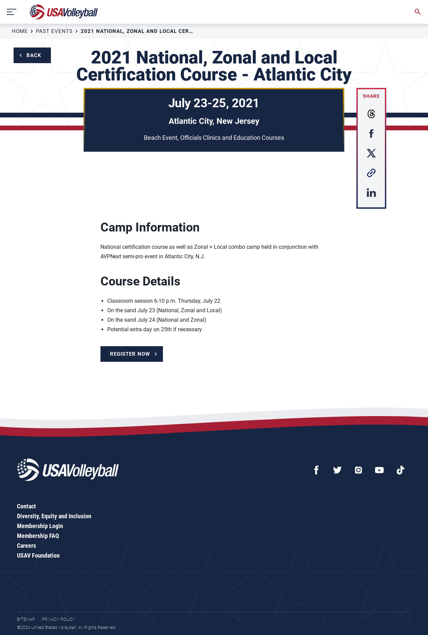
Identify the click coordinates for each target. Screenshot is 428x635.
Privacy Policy (58, 619)
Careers (26, 545)
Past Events (54, 31)
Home (20, 31)
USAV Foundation (38, 555)
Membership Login (40, 525)
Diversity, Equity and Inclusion (54, 516)
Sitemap (26, 619)
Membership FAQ (38, 535)
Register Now (130, 354)
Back (33, 55)
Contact (26, 506)
